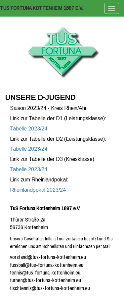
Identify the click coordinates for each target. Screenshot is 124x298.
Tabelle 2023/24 (28, 128)
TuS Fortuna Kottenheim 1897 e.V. (41, 8)
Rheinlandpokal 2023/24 (38, 190)
